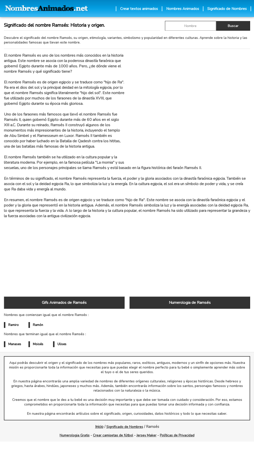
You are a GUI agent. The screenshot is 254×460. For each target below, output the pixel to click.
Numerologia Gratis (75, 435)
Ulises (61, 344)
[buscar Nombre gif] (190, 26)
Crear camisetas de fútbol (113, 435)
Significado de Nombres (227, 8)
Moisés (38, 344)
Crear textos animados (139, 8)
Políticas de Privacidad (177, 435)
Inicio (99, 426)
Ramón (38, 325)
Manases (14, 344)
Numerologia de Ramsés (190, 302)
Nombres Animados (182, 8)
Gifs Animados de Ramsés (64, 302)
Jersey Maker (146, 435)
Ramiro (13, 325)
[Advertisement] (189, 104)
